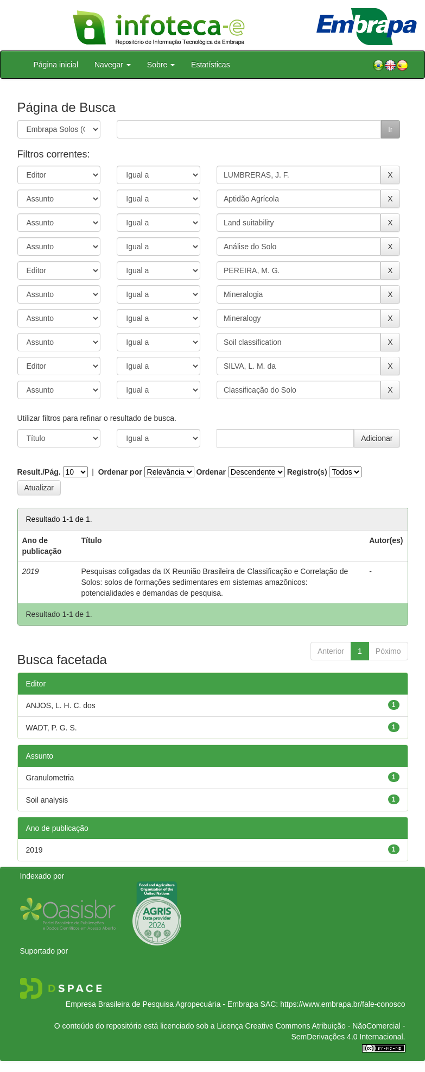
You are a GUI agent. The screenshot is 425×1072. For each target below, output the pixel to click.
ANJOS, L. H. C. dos (61, 705)
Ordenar (210, 472)
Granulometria (50, 777)
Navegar (112, 64)
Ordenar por (120, 472)
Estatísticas (210, 64)
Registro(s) (307, 472)
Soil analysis (47, 800)
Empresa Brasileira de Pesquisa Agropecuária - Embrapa (162, 1004)
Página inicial (56, 64)
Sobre (161, 64)
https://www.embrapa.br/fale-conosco (342, 1004)
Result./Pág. (39, 472)
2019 (34, 850)
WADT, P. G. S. (51, 727)
